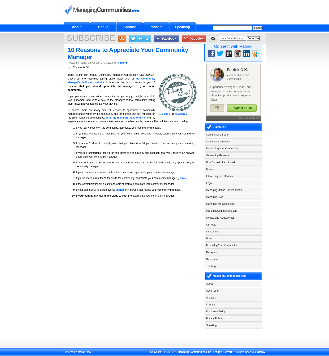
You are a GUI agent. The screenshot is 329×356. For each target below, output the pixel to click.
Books (103, 27)
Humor (210, 169)
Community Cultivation (218, 141)
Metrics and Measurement (220, 217)
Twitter (143, 38)
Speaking (182, 27)
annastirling (181, 114)
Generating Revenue (218, 155)
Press (209, 238)
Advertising (212, 290)
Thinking (121, 62)
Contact (129, 27)
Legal (209, 183)
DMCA (261, 352)
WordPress (84, 352)
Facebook (169, 38)
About (76, 27)
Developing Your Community (222, 148)
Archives (211, 297)
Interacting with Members (220, 176)
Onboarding (212, 231)
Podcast (155, 27)
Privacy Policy (214, 318)
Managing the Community (220, 203)
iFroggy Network (222, 352)
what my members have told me (125, 117)
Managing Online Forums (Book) (224, 190)
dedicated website (92, 82)
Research (211, 252)
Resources (212, 259)
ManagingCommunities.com (222, 210)
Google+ (197, 38)
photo (165, 114)
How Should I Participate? (220, 162)
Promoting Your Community (221, 245)
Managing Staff (214, 197)
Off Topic (211, 224)
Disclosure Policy (215, 311)
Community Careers (217, 134)
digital (120, 189)
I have (182, 178)
